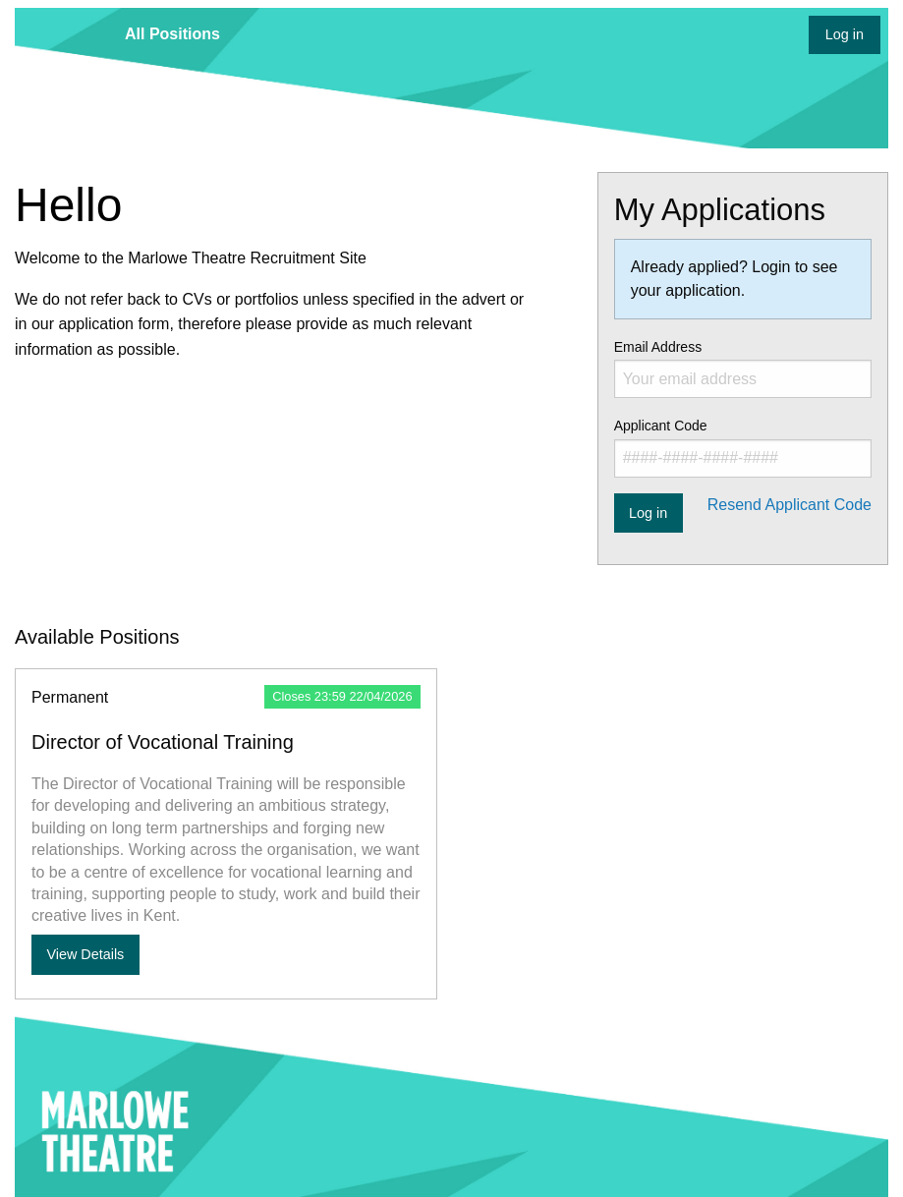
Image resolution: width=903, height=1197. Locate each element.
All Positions (172, 34)
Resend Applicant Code (789, 504)
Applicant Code (743, 447)
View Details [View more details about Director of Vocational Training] (85, 954)
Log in (844, 34)
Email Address (743, 368)
